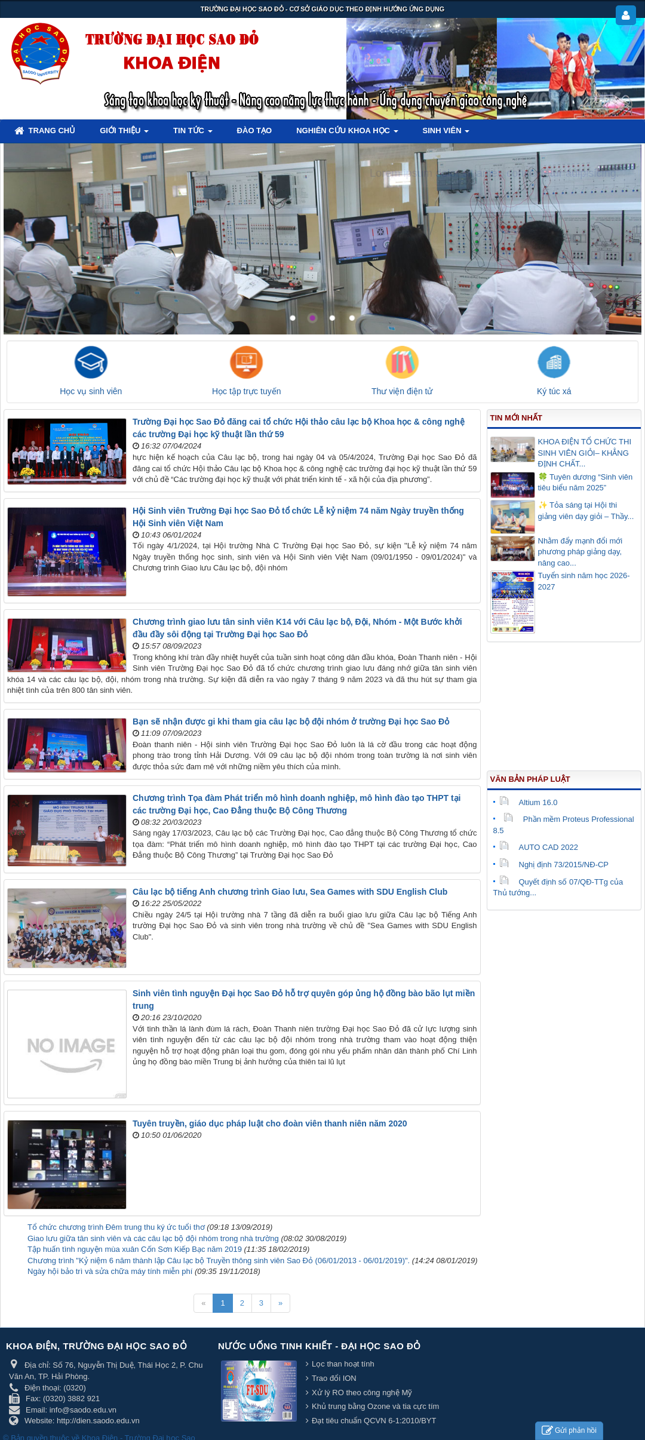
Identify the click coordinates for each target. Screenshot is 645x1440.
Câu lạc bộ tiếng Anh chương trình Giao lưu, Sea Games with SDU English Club (290, 891)
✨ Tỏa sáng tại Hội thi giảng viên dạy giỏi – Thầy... (586, 511)
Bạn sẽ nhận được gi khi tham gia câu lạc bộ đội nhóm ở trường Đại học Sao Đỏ (291, 721)
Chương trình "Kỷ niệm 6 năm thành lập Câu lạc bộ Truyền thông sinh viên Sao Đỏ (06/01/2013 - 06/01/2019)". (218, 1260)
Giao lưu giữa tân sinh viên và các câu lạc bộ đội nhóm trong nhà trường (153, 1238)
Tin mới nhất (516, 417)
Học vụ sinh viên (91, 391)
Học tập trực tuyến (246, 391)
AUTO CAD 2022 (538, 847)
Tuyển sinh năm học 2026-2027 (584, 581)
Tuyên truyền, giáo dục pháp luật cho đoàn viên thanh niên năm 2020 (270, 1123)
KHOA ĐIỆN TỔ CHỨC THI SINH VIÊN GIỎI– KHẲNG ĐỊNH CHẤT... (585, 452)
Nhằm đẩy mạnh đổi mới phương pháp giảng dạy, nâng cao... (580, 551)
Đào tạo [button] (254, 130)
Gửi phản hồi (569, 1430)
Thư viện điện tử (401, 391)
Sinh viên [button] (446, 134)
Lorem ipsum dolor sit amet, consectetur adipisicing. (494, 173)
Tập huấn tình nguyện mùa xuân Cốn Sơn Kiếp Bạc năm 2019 (134, 1249)
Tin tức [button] (193, 134)
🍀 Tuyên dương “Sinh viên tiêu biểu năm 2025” (585, 482)
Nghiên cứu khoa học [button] (347, 134)
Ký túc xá (554, 391)
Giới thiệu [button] (124, 134)
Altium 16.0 (528, 802)
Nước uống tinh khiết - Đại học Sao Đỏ (319, 1346)
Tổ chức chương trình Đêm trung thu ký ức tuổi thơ (116, 1227)
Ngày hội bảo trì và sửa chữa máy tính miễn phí (109, 1271)
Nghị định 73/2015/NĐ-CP (554, 864)
